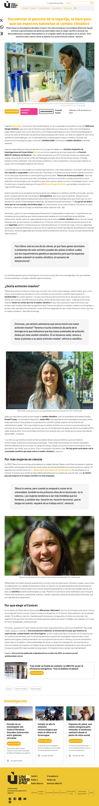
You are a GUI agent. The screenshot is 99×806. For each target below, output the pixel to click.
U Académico (56, 8)
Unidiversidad (46, 111)
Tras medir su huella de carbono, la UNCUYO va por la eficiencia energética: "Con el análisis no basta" (56, 667)
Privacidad (49, 792)
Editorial (34, 792)
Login (91, 792)
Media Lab (68, 8)
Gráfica (56, 792)
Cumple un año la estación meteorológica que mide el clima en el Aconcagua (47, 729)
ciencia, (9, 689)
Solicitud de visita (71, 792)
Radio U (34, 8)
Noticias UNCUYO (54, 783)
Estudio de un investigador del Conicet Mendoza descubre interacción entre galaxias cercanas (18, 731)
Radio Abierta (44, 8)
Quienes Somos (41, 792)
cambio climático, (21, 689)
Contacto (63, 792)
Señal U (26, 8)
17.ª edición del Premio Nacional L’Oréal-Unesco (50, 470)
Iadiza (36, 152)
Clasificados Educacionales (82, 792)
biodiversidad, (36, 689)
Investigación (12, 111)
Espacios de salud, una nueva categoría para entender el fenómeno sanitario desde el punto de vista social (80, 729)
